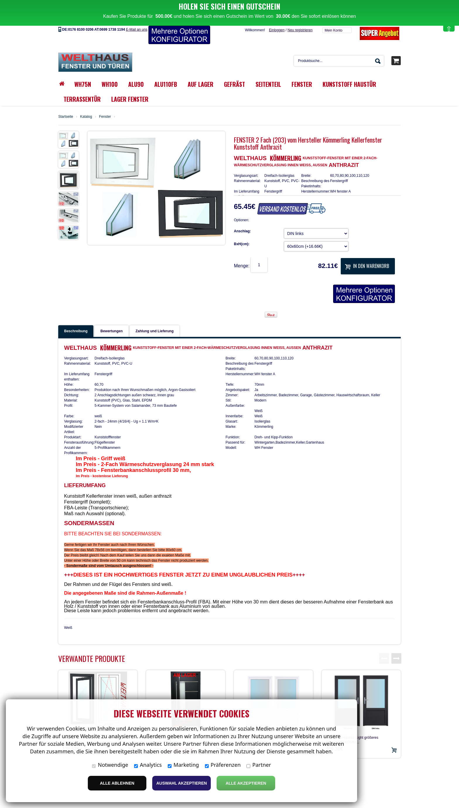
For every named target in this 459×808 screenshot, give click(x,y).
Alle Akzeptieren (246, 783)
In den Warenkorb (367, 250)
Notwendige (110, 764)
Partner (258, 764)
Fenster (105, 101)
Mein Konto (333, 15)
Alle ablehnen (117, 783)
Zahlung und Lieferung (155, 315)
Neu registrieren (299, 14)
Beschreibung (76, 315)
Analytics (148, 764)
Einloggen (277, 14)
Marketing (183, 764)
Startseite (65, 101)
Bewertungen (111, 315)
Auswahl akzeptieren (181, 783)
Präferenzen (223, 764)
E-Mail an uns (136, 14)
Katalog (86, 101)
